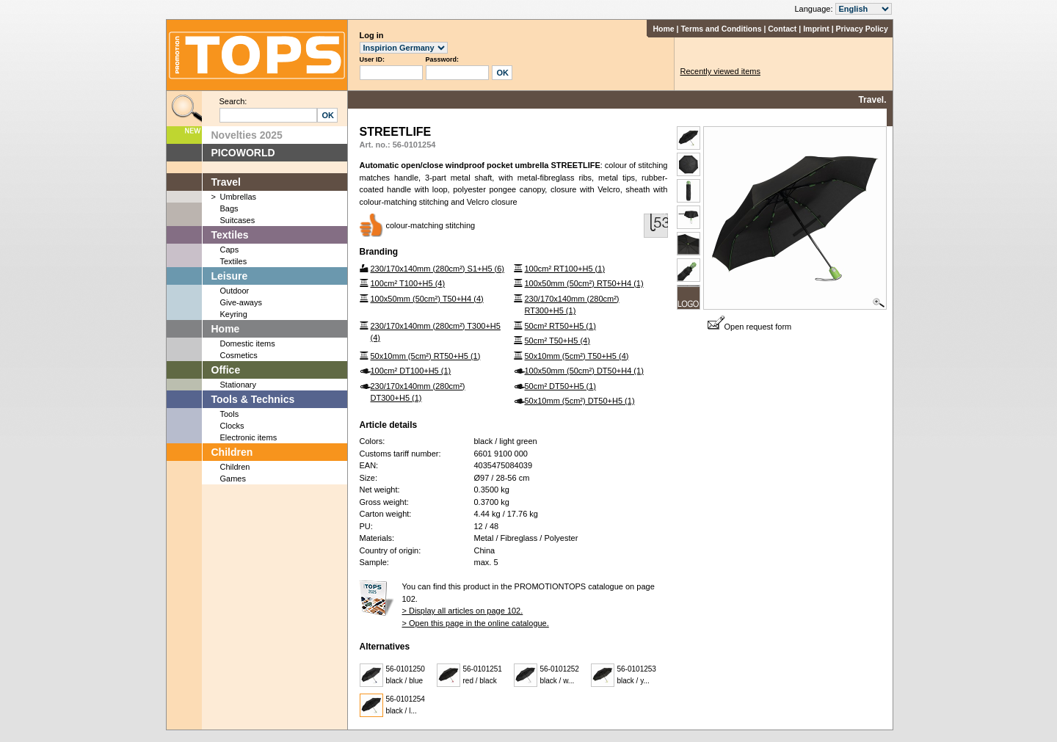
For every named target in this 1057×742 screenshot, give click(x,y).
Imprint (816, 28)
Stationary (238, 384)
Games (233, 478)
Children (232, 452)
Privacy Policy (862, 28)
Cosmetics (239, 355)
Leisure (229, 276)
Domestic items (247, 343)
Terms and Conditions (720, 28)
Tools (229, 414)
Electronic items (248, 437)
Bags (229, 208)
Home (663, 28)
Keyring (233, 314)
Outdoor (235, 290)
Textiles (230, 235)
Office (226, 370)
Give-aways (241, 302)
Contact (782, 28)
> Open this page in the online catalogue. (475, 623)
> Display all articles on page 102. (462, 610)
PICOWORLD (243, 153)
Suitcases (237, 220)
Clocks (232, 425)
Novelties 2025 (247, 135)
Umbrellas (238, 196)
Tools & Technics (253, 399)
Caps (229, 249)
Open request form (750, 326)
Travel (226, 182)
